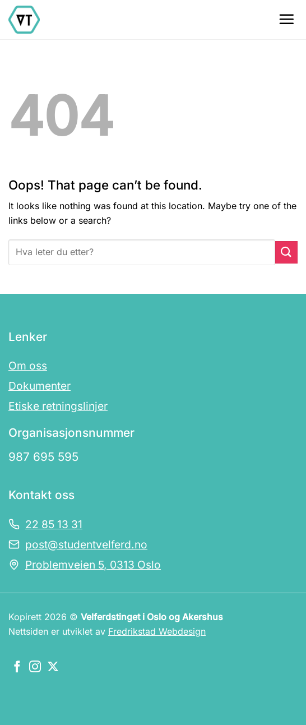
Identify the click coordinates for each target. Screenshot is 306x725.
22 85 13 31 (53, 524)
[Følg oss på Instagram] (35, 667)
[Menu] (286, 19)
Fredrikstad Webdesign (157, 631)
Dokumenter (39, 385)
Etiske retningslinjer (58, 406)
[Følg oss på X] (53, 667)
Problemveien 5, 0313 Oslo (93, 564)
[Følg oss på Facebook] (17, 667)
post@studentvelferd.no (86, 544)
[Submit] (286, 252)
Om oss (27, 365)
